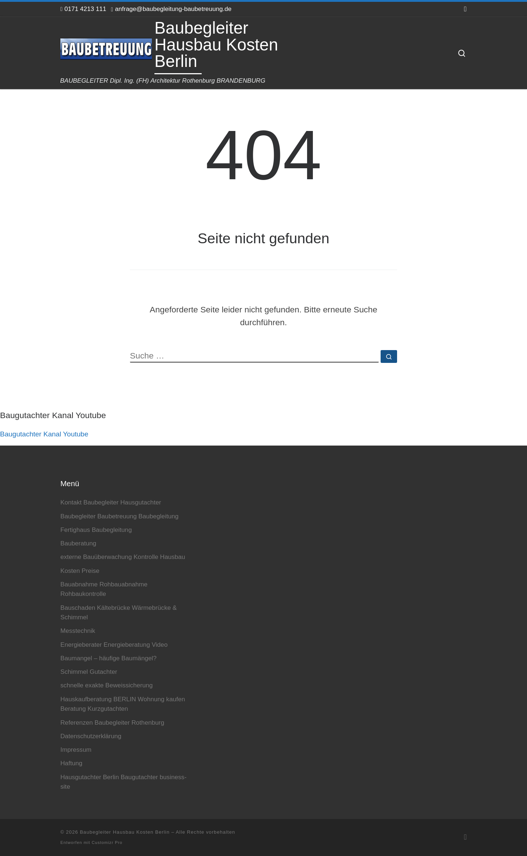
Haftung (71, 763)
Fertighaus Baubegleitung (96, 529)
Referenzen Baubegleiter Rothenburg (112, 722)
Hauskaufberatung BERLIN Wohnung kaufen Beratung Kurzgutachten (122, 704)
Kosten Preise (80, 570)
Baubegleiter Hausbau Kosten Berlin (124, 832)
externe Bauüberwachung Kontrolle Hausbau (122, 556)
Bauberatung (78, 543)
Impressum (75, 749)
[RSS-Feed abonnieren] (465, 9)
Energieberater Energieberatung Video (114, 644)
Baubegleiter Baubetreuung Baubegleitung (119, 516)
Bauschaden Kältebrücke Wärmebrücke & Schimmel (118, 612)
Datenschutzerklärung (91, 736)
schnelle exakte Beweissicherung (106, 685)
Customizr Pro (107, 842)
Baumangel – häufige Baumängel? (108, 658)
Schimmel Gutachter (88, 671)
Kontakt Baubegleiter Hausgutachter (110, 502)
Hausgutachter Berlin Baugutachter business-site (123, 782)
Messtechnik (77, 630)
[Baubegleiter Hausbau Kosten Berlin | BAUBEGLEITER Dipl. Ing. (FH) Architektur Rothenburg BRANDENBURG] (106, 47)
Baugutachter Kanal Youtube (44, 434)
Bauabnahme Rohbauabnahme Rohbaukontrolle (103, 589)
